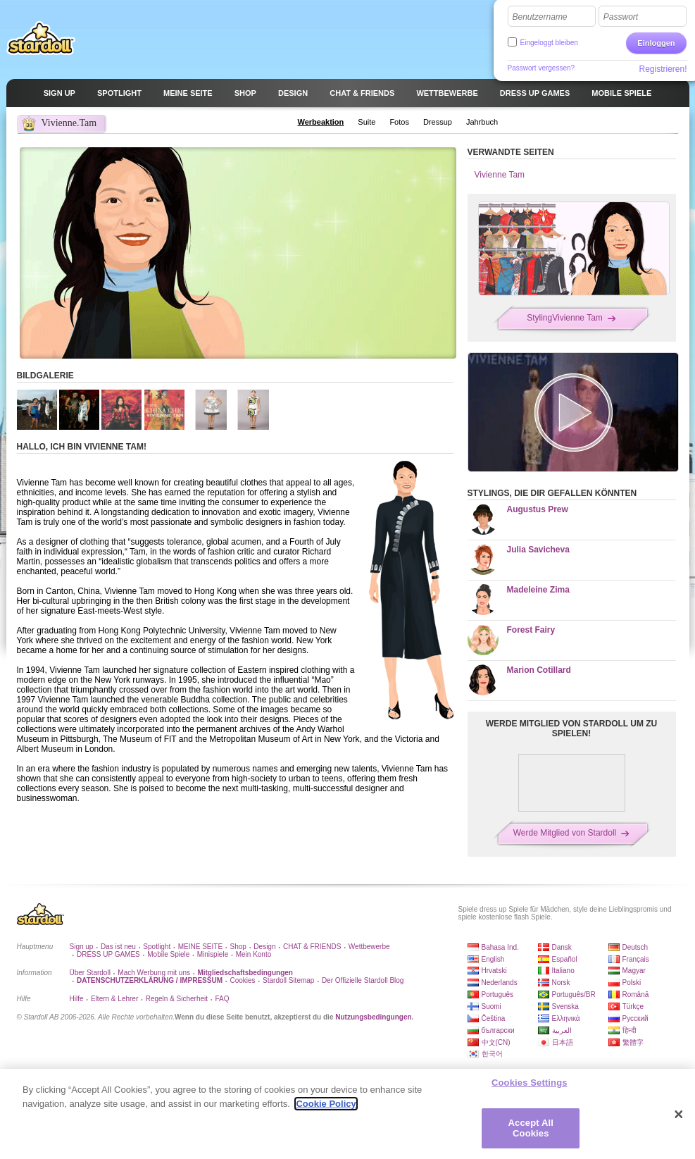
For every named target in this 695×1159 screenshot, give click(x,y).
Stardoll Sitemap (288, 980)
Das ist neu (118, 946)
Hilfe (77, 999)
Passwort (620, 17)
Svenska (565, 1006)
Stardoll (40, 38)
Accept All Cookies (530, 1134)
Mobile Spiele (168, 954)
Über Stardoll (90, 973)
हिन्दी (629, 1030)
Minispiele (212, 954)
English (493, 959)
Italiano (563, 970)
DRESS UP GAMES (108, 954)
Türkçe (633, 1006)
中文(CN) (496, 1042)
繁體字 (633, 1042)
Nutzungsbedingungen (373, 1017)
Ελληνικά (566, 1018)
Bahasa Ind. (500, 947)
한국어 (492, 1054)
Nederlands (500, 982)
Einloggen (656, 43)
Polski (631, 982)
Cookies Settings (529, 1088)
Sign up (82, 946)
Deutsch (635, 947)
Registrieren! (663, 69)
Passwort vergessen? (541, 68)
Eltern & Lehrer (114, 999)
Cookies (242, 980)
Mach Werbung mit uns (154, 973)
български (498, 1030)
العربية (562, 1030)
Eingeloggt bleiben (549, 43)
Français (635, 959)
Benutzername (540, 17)
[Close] (679, 1120)
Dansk (562, 947)
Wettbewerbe (369, 946)
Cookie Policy (326, 1109)
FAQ (222, 999)
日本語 (562, 1042)
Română (635, 994)
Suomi (491, 1006)
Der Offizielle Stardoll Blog (363, 980)
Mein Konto (254, 954)
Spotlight (156, 946)
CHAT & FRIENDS (312, 946)
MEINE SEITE (200, 946)
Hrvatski (494, 970)
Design (264, 946)
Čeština (494, 1018)
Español (564, 959)
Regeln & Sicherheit (177, 999)
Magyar (634, 970)
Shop (238, 946)
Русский (635, 1018)
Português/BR (574, 994)
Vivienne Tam (500, 175)
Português (498, 994)
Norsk (561, 982)
